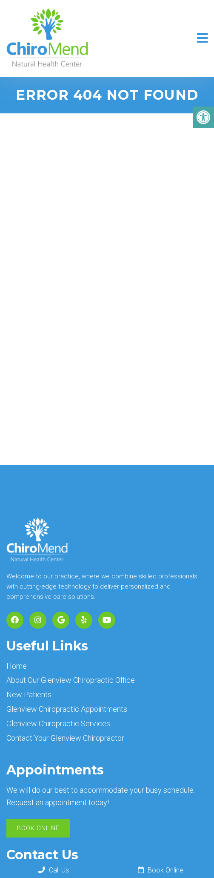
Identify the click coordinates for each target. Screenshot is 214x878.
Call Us (53, 870)
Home (16, 665)
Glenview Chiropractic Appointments (66, 709)
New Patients (28, 694)
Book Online (38, 828)
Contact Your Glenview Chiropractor (65, 738)
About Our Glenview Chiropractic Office (70, 680)
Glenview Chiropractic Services (58, 723)
